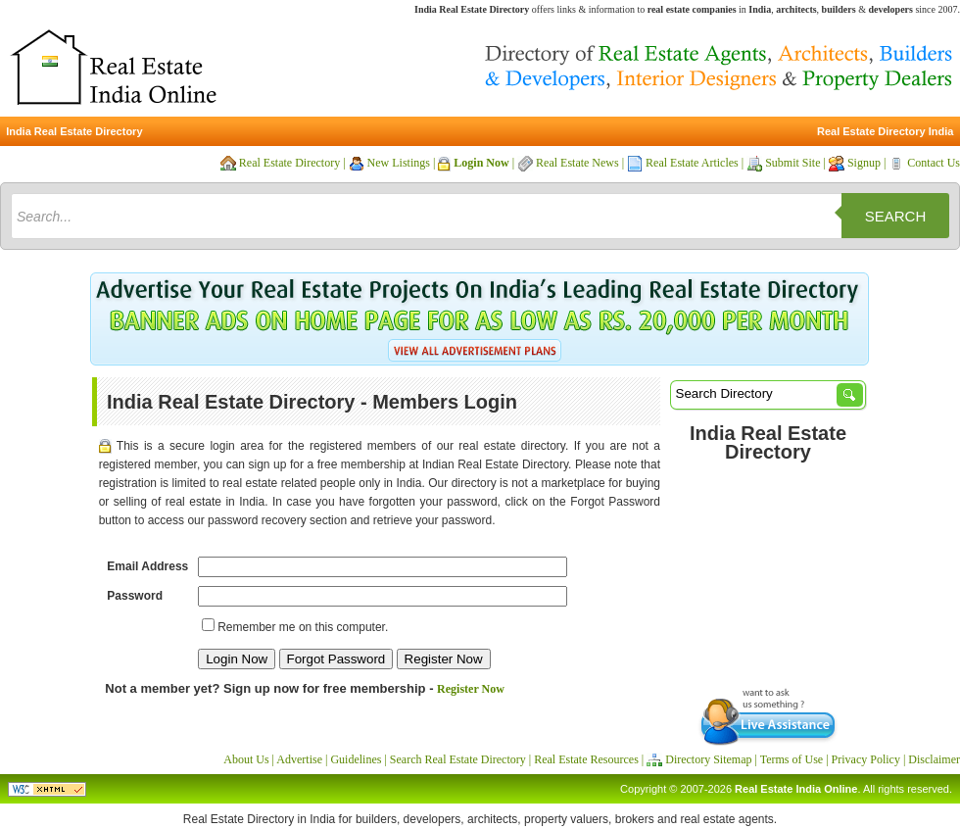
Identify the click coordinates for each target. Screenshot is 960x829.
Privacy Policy (866, 759)
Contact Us (933, 163)
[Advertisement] (768, 571)
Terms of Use (791, 759)
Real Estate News (577, 163)
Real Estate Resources (586, 759)
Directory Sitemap (708, 759)
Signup (864, 163)
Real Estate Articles (692, 163)
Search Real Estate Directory (458, 759)
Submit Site (792, 163)
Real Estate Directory (289, 163)
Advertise (299, 759)
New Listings (398, 163)
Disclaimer (934, 759)
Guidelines (355, 759)
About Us (245, 759)
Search (896, 216)
